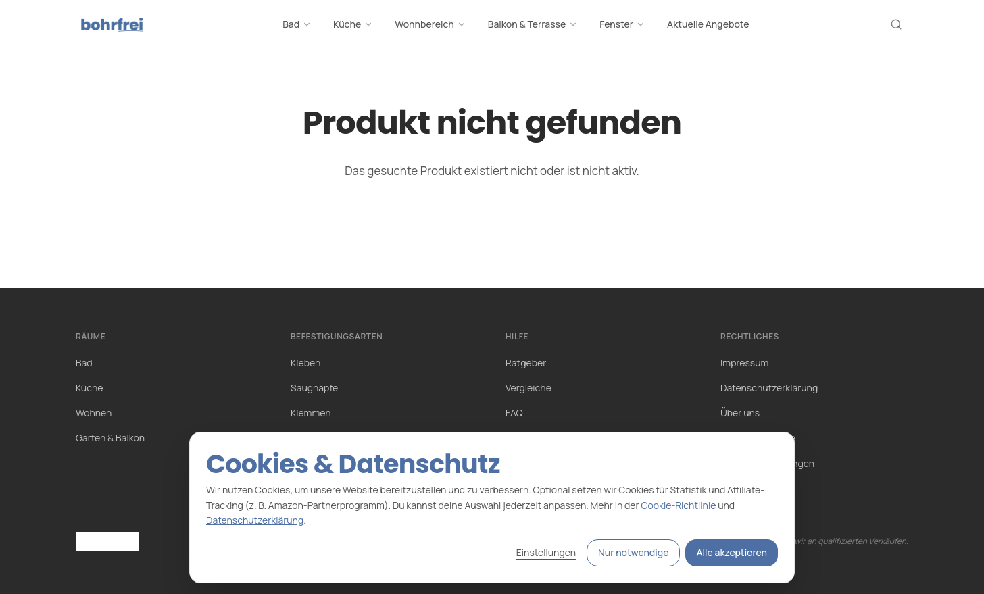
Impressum (744, 362)
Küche (353, 24)
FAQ (514, 412)
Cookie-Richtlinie (678, 505)
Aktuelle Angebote (708, 24)
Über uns (740, 412)
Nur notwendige (633, 552)
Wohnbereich (430, 24)
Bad (297, 24)
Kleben (305, 362)
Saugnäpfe (314, 387)
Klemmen (311, 412)
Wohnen (94, 412)
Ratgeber (526, 362)
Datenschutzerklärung (769, 387)
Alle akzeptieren (731, 552)
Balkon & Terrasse (533, 24)
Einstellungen (546, 552)
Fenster (622, 24)
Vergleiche (528, 387)
